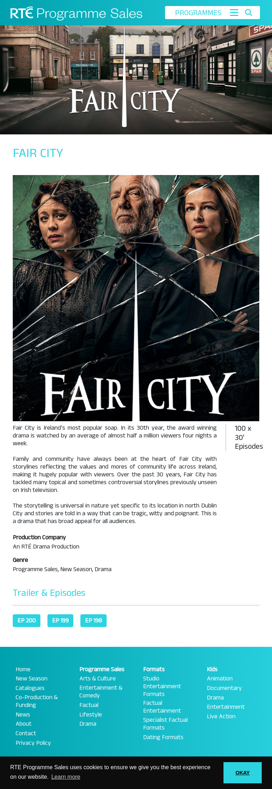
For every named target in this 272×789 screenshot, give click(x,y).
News (23, 715)
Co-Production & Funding (37, 701)
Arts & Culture (97, 679)
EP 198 (93, 620)
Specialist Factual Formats (165, 724)
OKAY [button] (243, 773)
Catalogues (30, 688)
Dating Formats (163, 737)
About (24, 724)
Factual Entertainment (162, 707)
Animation (220, 679)
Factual (88, 705)
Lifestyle (90, 715)
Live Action (221, 716)
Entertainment (226, 707)
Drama (87, 724)
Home (23, 669)
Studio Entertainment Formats (162, 686)
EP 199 (60, 620)
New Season (31, 679)
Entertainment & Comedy (101, 692)
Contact (26, 733)
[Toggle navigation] (234, 12)
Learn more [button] (65, 777)
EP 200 (26, 620)
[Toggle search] (248, 13)
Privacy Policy (33, 743)
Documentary (224, 688)
